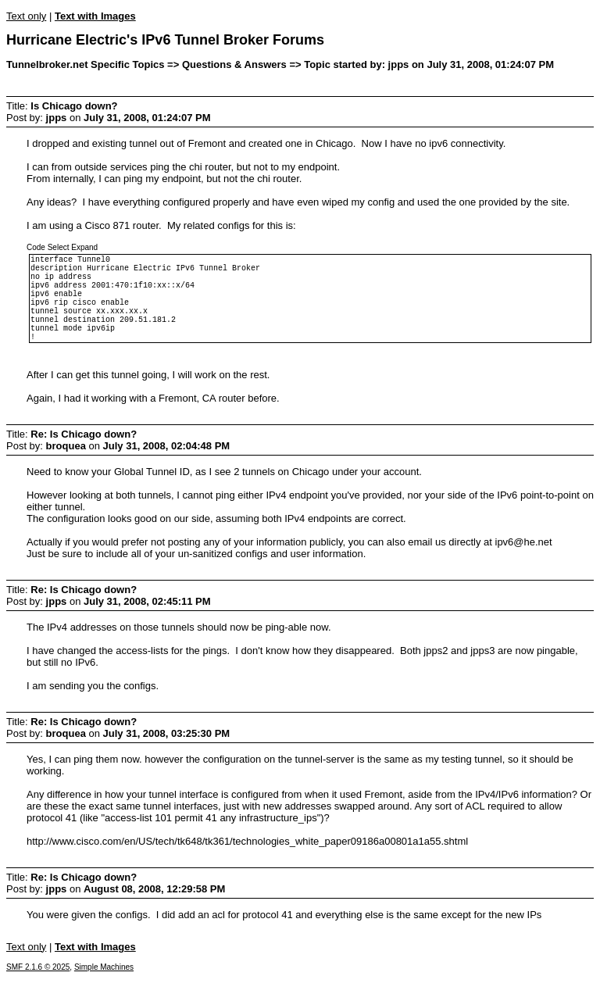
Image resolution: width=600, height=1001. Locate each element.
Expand (84, 247)
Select (59, 247)
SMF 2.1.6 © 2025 (38, 990)
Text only (26, 16)
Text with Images (95, 16)
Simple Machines (104, 990)
